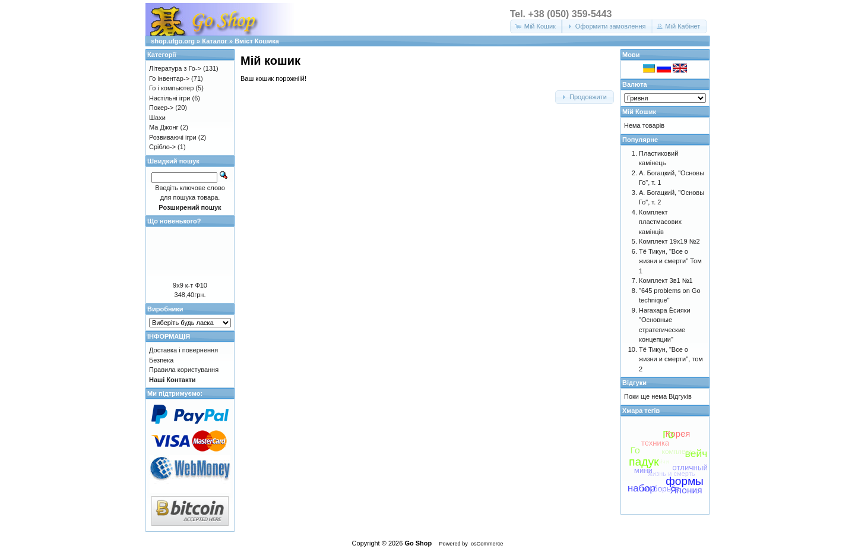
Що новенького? (174, 221)
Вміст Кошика (257, 41)
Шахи (157, 117)
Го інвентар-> (169, 78)
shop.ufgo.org (173, 41)
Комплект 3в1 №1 (666, 280)
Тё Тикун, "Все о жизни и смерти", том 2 (671, 359)
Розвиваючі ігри (173, 137)
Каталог (214, 41)
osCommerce (487, 544)
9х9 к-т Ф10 (190, 285)
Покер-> (161, 107)
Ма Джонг (163, 127)
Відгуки (634, 382)
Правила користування (183, 369)
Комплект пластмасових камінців (660, 222)
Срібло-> (162, 146)
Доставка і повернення (183, 350)
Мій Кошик (639, 111)
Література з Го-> (175, 68)
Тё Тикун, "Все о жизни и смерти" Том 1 (670, 261)
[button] (536, 26)
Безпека (161, 360)
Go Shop (418, 543)
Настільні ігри (170, 98)
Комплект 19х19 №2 (669, 241)
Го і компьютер (171, 88)
